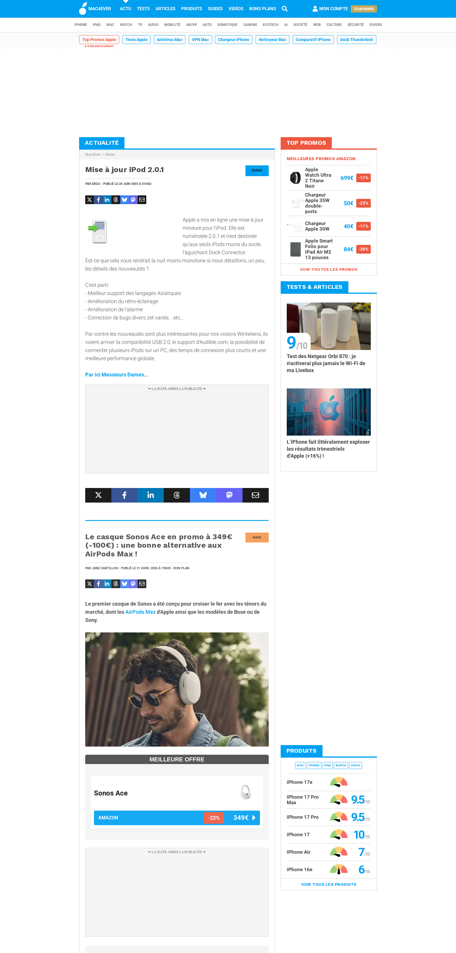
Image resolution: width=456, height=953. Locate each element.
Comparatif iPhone (313, 39)
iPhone (80, 25)
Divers (376, 25)
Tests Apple (136, 39)
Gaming (250, 25)
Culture (334, 25)
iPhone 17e (299, 782)
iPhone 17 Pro (303, 817)
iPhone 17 (298, 834)
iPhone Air (298, 852)
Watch (126, 25)
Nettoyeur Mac (272, 39)
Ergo (96, 184)
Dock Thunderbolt (356, 39)
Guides (215, 8)
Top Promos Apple (99, 39)
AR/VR (191, 25)
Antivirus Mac (169, 39)
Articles (165, 8)
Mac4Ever (93, 155)
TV (140, 25)
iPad (97, 25)
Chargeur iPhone (233, 39)
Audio (153, 25)
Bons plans (262, 8)
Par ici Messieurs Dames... (116, 375)
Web (317, 25)
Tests (143, 8)
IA (286, 25)
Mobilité (172, 25)
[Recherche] (285, 8)
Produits (191, 8)
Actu (125, 8)
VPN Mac (200, 39)
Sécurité (356, 25)
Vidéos (236, 8)
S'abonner (364, 9)
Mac (110, 25)
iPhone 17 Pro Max (303, 799)
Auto (207, 25)
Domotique (228, 25)
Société (300, 25)
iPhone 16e (299, 869)
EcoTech (270, 25)
